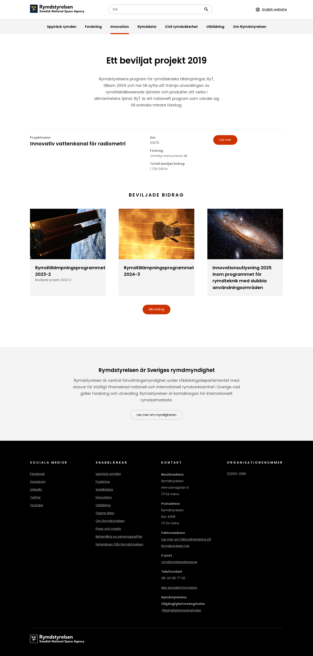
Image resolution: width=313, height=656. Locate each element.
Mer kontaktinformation (179, 587)
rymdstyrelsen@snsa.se (179, 562)
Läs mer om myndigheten (156, 415)
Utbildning (103, 505)
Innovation (104, 497)
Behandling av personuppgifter (119, 536)
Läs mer (225, 140)
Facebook (37, 474)
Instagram (38, 481)
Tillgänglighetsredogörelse (181, 610)
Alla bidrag (156, 309)
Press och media (108, 528)
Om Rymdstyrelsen (110, 521)
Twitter (35, 497)
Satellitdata (104, 489)
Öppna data (105, 513)
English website (271, 9)
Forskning (103, 481)
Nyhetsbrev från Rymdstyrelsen (119, 544)
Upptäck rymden (108, 474)
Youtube (36, 505)
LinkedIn (36, 489)
